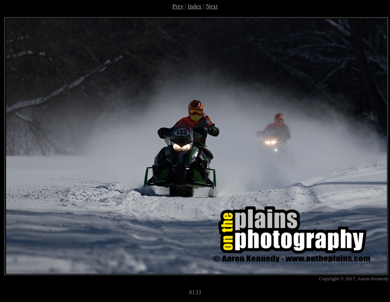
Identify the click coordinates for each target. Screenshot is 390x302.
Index (194, 6)
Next (212, 6)
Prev (177, 6)
